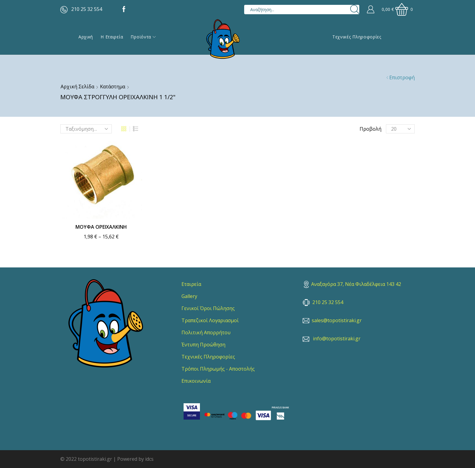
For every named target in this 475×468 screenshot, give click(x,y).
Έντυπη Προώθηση (203, 344)
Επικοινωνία (196, 381)
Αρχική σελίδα (77, 86)
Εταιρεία (191, 284)
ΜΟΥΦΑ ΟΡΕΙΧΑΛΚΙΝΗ (101, 227)
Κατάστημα (112, 86)
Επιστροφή (402, 77)
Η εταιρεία (112, 37)
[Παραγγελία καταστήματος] (86, 128)
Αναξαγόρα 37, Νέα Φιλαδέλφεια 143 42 (352, 284)
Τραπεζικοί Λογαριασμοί (210, 320)
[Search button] (354, 9)
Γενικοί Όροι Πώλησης (208, 308)
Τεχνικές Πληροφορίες (356, 37)
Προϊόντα (143, 37)
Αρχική (85, 37)
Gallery (189, 296)
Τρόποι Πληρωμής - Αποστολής (218, 368)
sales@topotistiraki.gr (337, 320)
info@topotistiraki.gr (336, 338)
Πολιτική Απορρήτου (206, 332)
